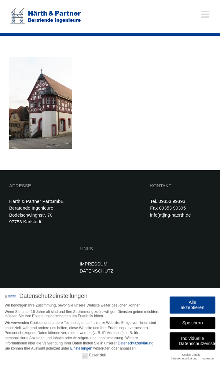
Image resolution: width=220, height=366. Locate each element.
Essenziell (94, 354)
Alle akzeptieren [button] (192, 303)
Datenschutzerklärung (135, 342)
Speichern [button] (192, 321)
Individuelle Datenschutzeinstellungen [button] (197, 340)
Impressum (208, 357)
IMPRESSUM (94, 263)
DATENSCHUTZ (97, 270)
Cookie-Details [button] (191, 353)
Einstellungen (81, 348)
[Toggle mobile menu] (206, 14)
